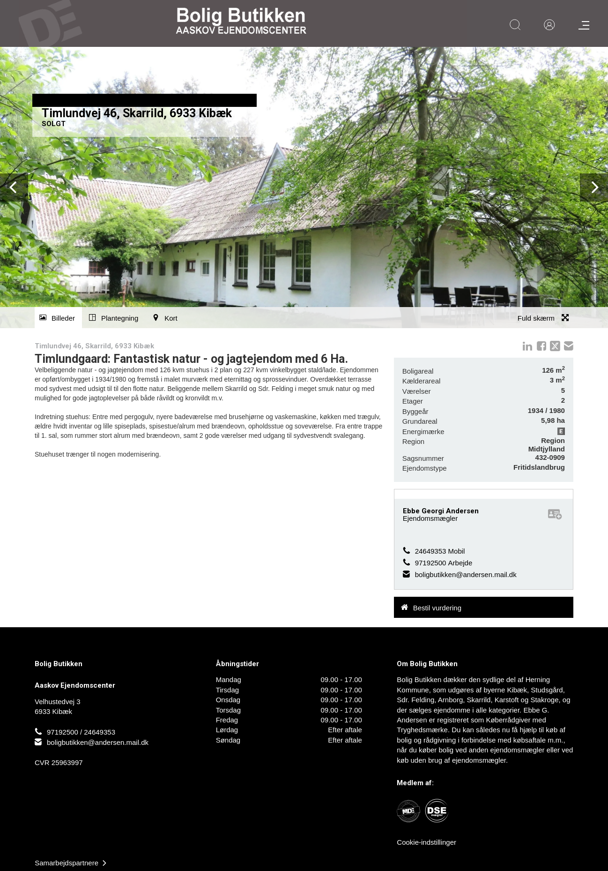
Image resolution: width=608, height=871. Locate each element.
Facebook (541, 346)
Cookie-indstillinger (426, 842)
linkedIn (527, 346)
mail (568, 346)
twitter (555, 346)
